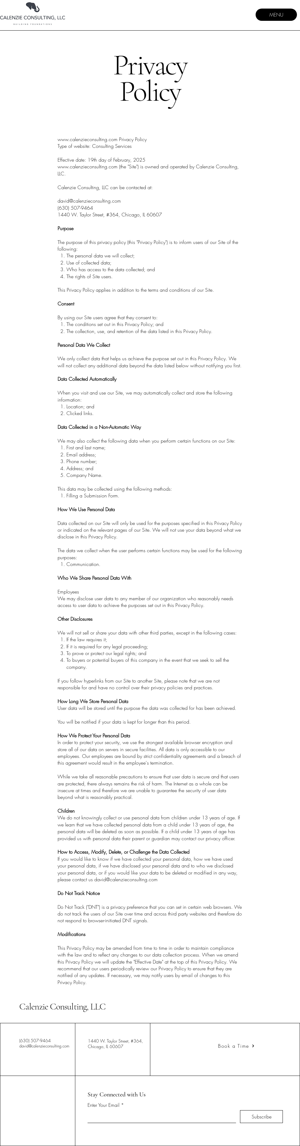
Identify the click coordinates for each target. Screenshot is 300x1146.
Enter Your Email (103, 1105)
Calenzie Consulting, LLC (62, 1006)
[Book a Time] (236, 1046)
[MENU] (276, 15)
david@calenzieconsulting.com (44, 1046)
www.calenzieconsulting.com (88, 139)
